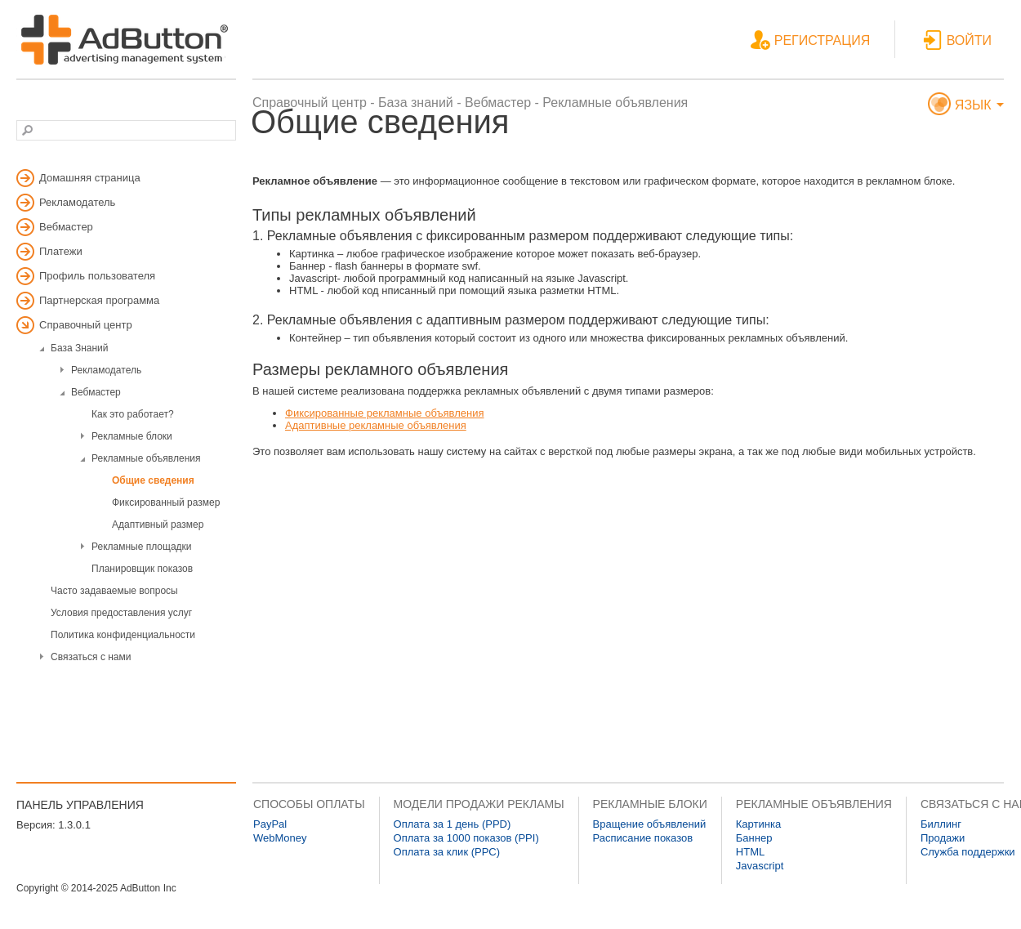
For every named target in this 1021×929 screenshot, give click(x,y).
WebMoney (280, 838)
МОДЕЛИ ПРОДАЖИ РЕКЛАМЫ (479, 804)
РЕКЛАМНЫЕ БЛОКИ (650, 804)
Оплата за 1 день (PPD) (452, 824)
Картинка (758, 824)
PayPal (270, 824)
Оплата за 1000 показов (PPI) (466, 838)
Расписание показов (643, 838)
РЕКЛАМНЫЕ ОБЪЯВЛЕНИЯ (814, 804)
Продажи (943, 838)
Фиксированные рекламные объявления (384, 413)
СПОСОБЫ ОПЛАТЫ (309, 804)
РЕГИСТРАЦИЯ (810, 41)
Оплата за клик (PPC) (447, 852)
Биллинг (941, 824)
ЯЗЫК (966, 105)
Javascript (760, 866)
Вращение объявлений (650, 824)
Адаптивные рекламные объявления (375, 425)
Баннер (754, 838)
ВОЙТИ (957, 41)
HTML (750, 852)
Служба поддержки (968, 852)
